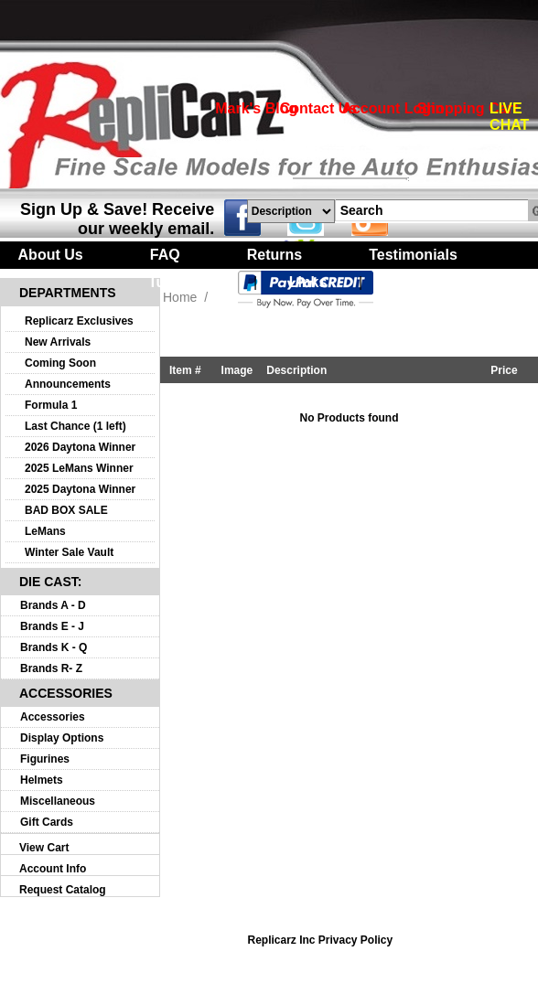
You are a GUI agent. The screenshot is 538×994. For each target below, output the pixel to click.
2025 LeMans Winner (79, 468)
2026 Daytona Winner (80, 447)
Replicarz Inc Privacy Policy (320, 940)
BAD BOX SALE (66, 510)
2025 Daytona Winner (80, 489)
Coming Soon (60, 363)
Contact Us (318, 108)
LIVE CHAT (509, 117)
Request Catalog (62, 889)
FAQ (165, 254)
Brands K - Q (53, 647)
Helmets (41, 780)
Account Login (392, 108)
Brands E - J (52, 626)
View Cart (44, 847)
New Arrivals (58, 342)
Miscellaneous (57, 801)
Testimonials (413, 254)
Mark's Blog (256, 108)
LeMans (45, 531)
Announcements (68, 384)
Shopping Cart (467, 108)
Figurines (45, 759)
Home (180, 297)
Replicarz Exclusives (79, 321)
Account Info (52, 868)
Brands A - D (53, 605)
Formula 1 (51, 405)
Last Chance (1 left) (75, 426)
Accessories (52, 717)
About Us (50, 254)
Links (308, 282)
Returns (274, 254)
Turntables (185, 282)
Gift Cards (46, 822)
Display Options (61, 738)
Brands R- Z (51, 668)
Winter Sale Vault (69, 552)
